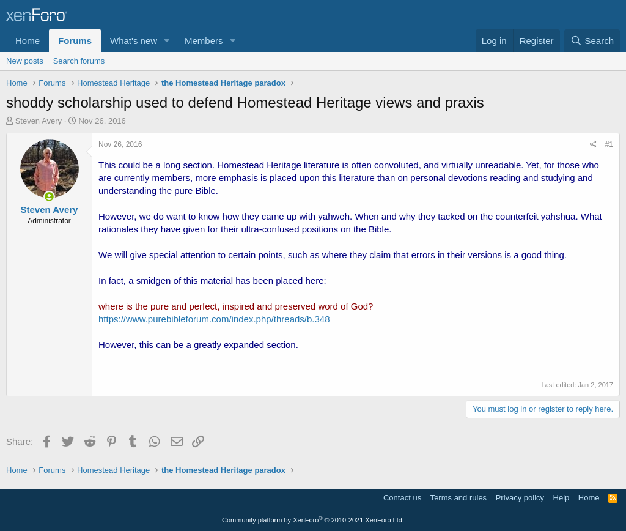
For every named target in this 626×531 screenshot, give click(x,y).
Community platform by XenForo (313, 520)
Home (27, 40)
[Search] (592, 40)
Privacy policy (520, 497)
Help (561, 497)
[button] (166, 40)
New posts (24, 60)
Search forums (79, 60)
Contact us (402, 497)
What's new (133, 40)
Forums (75, 40)
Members (204, 40)
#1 (609, 144)
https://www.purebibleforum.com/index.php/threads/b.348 (214, 319)
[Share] (593, 145)
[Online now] (49, 196)
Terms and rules (458, 497)
